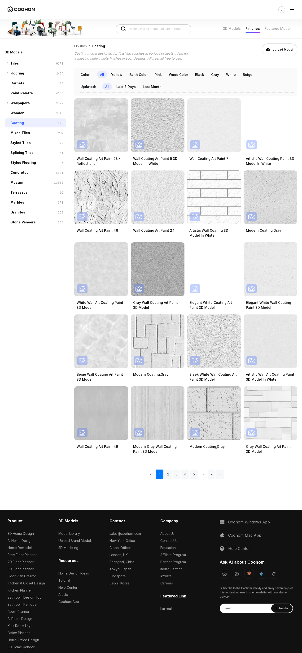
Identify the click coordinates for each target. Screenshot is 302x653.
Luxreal (166, 609)
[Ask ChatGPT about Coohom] (224, 574)
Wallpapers (20, 103)
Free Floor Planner (22, 555)
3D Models (232, 28)
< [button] (151, 474)
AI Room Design (20, 619)
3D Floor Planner (21, 569)
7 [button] (211, 474)
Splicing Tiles (22, 153)
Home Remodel (20, 548)
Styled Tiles (20, 143)
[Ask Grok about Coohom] (273, 574)
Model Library (69, 533)
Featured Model (278, 28)
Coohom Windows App (249, 522)
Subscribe (282, 608)
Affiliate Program (173, 555)
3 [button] (177, 474)
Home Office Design (23, 640)
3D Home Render (21, 647)
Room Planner (18, 611)
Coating (17, 123)
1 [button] (159, 474)
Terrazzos (19, 192)
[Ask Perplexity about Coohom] (236, 574)
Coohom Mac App (244, 535)
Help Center (67, 587)
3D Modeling (68, 548)
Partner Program (173, 562)
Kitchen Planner (20, 590)
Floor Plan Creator (22, 576)
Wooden (17, 113)
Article (63, 594)
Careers (166, 583)
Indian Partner (171, 569)
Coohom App (68, 602)
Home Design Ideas (73, 573)
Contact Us (168, 541)
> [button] (220, 474)
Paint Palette (21, 93)
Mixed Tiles (20, 133)
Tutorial (64, 580)
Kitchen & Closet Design (26, 583)
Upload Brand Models (75, 541)
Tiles (14, 63)
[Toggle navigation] (292, 9)
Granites (17, 212)
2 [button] (168, 474)
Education (168, 548)
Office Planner (19, 633)
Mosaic (16, 182)
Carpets (17, 83)
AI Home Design (20, 541)
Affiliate (166, 576)
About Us (167, 533)
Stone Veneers (23, 222)
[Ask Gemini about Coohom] (261, 574)
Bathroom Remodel (22, 604)
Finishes (252, 28)
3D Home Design (21, 533)
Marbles (17, 202)
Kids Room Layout (21, 626)
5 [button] (194, 474)
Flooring (17, 73)
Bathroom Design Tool (25, 597)
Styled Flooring (23, 163)
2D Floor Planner (21, 562)
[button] (203, 474)
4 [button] (185, 474)
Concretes (19, 172)
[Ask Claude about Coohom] (249, 574)
